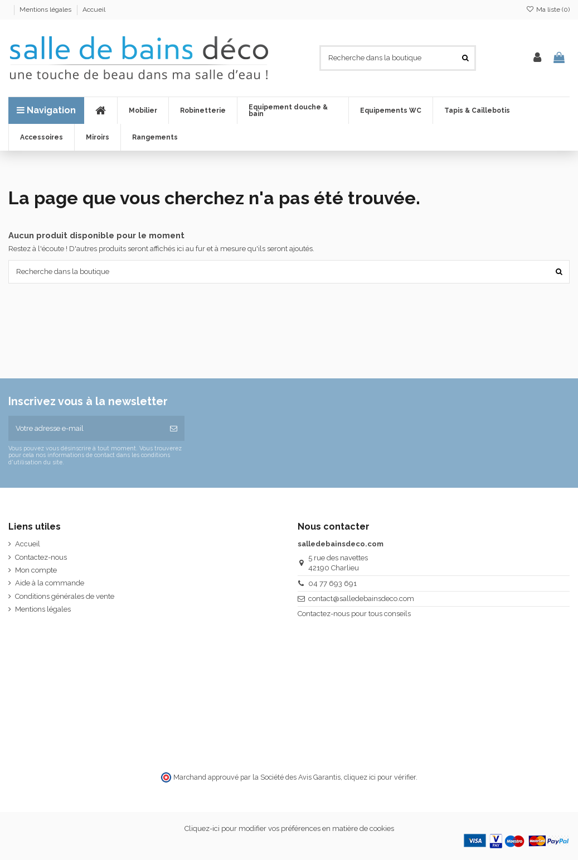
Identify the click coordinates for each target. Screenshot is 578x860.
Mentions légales (46, 9)
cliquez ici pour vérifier (380, 777)
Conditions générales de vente (64, 596)
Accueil (93, 9)
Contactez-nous (41, 557)
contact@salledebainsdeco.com (361, 598)
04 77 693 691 (332, 583)
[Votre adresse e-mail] (85, 428)
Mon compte (36, 570)
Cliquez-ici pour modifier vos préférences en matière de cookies (289, 828)
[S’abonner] (173, 428)
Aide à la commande (49, 583)
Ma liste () (548, 9)
